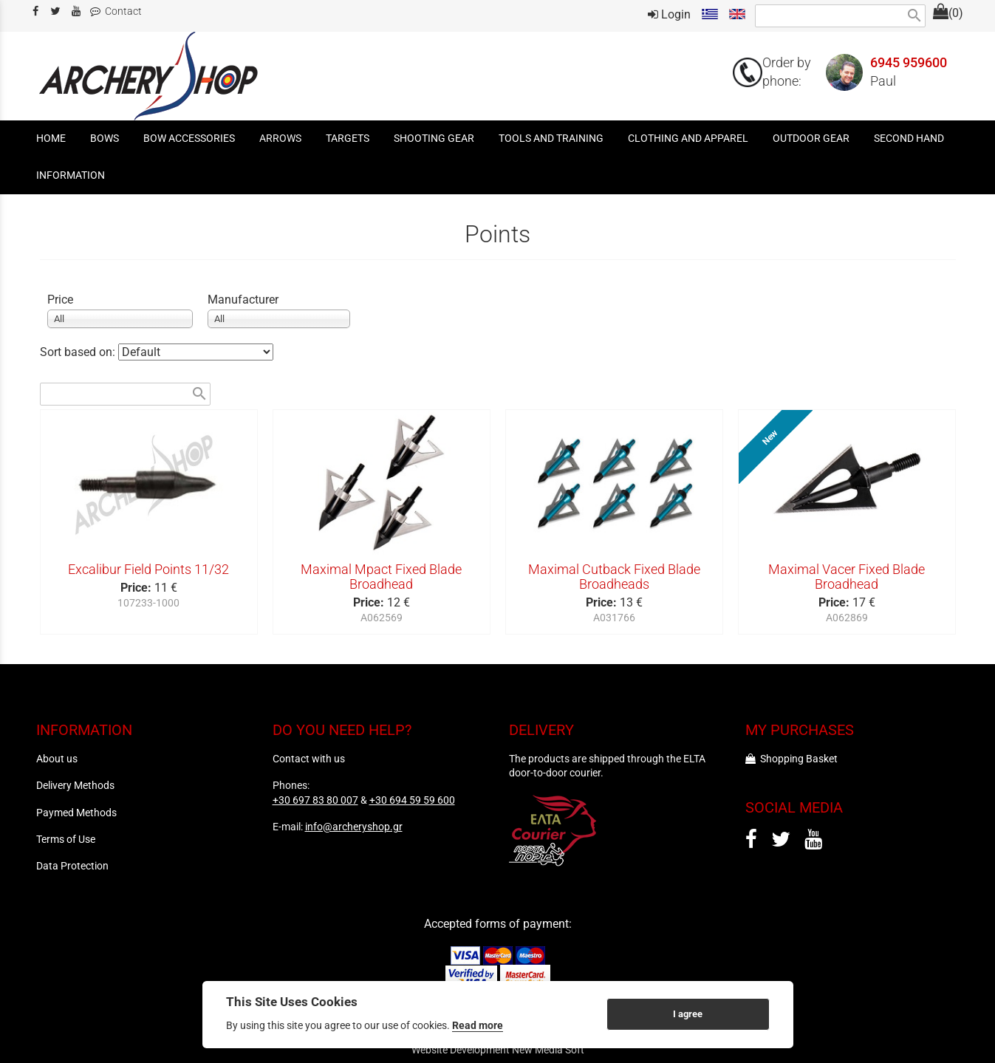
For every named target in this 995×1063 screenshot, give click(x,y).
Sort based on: (79, 352)
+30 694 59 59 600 (412, 800)
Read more (477, 1025)
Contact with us (309, 759)
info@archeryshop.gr (354, 827)
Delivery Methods (75, 785)
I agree (687, 1013)
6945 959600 (908, 62)
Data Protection (72, 866)
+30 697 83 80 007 (315, 800)
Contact (116, 11)
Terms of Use (65, 839)
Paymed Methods (76, 812)
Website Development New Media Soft (497, 1050)
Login (669, 14)
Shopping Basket (791, 759)
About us (57, 759)
